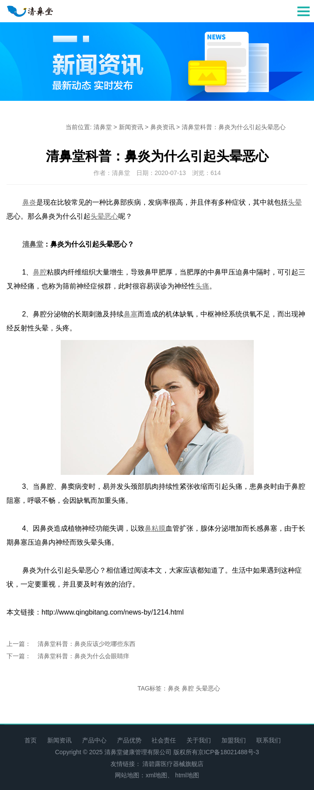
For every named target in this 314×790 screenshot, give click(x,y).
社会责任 (164, 740)
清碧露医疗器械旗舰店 (173, 763)
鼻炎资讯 (162, 127)
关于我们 (198, 740)
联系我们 (268, 740)
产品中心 (94, 740)
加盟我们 (233, 740)
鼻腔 (188, 688)
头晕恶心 (208, 688)
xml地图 (156, 775)
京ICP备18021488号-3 (228, 752)
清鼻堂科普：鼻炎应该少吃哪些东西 (86, 643)
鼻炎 (174, 688)
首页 (30, 740)
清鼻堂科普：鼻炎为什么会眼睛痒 (83, 656)
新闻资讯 (131, 127)
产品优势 (129, 740)
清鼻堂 (102, 127)
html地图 (187, 775)
